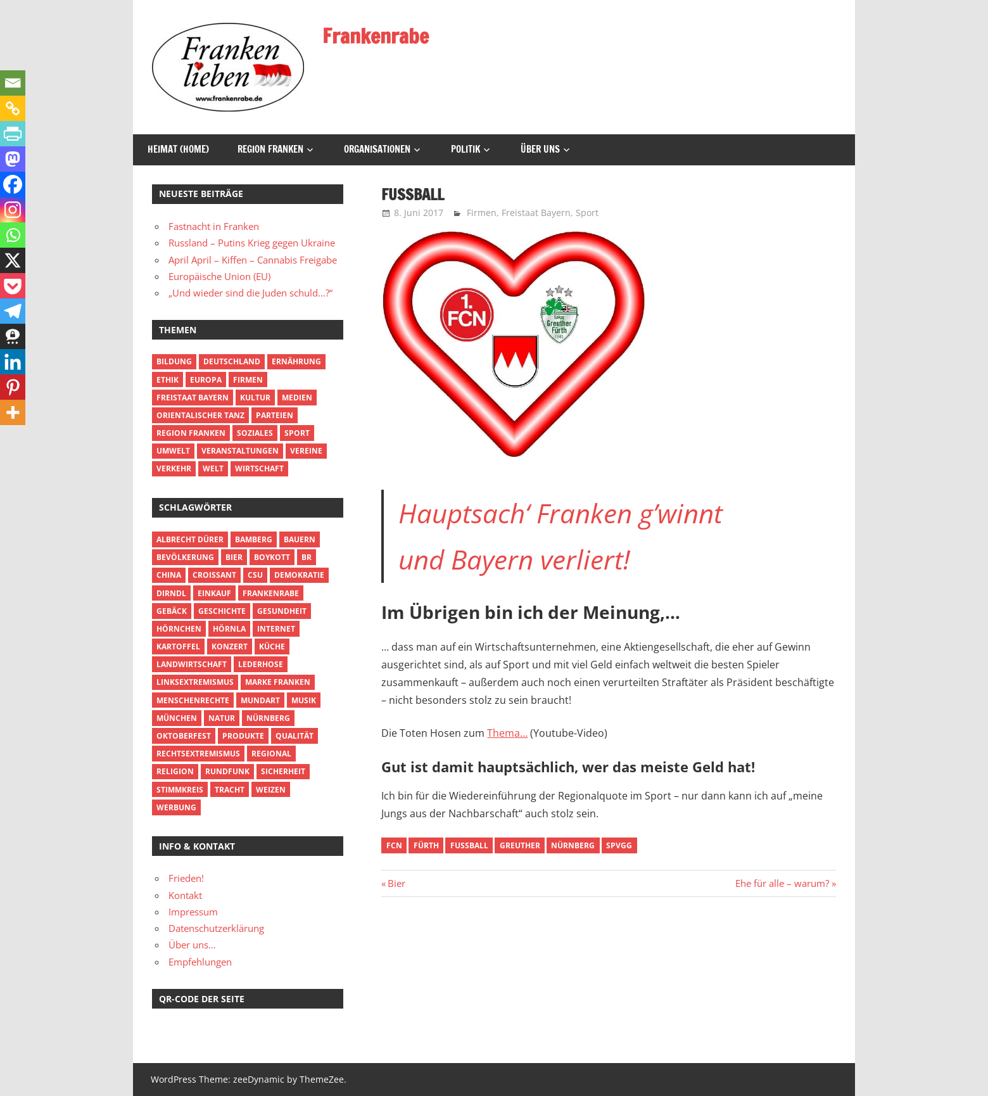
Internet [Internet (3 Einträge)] (276, 628)
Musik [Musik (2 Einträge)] (303, 700)
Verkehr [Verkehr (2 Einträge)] (173, 468)
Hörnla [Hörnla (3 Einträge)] (229, 628)
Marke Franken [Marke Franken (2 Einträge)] (277, 682)
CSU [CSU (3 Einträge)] (255, 575)
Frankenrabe (375, 36)
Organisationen (377, 149)
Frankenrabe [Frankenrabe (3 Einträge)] (271, 593)
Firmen (482, 213)
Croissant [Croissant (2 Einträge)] (214, 575)
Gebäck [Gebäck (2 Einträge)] (171, 611)
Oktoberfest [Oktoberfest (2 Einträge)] (183, 735)
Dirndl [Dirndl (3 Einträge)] (171, 593)
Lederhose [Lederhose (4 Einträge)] (260, 664)
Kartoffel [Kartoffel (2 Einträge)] (178, 646)
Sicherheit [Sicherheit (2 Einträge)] (283, 771)
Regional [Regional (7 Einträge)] (271, 753)
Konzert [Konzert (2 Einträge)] (230, 646)
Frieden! (186, 878)
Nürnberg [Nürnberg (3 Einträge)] (268, 718)
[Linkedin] (12, 361)
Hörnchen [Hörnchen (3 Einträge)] (178, 628)
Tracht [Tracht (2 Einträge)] (229, 789)
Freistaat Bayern (536, 213)
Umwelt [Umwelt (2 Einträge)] (173, 450)
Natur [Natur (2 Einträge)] (221, 718)
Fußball (469, 845)
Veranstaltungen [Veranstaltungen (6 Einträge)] (240, 450)
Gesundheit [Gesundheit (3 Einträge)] (282, 611)
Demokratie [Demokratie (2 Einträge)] (299, 575)
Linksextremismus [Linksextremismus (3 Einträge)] (195, 682)
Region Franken (270, 149)
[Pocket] (12, 285)
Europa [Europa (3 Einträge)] (206, 379)
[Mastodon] (12, 159)
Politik (465, 149)
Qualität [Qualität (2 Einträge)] (295, 735)
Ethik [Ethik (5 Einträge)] (167, 379)
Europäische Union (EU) (219, 276)
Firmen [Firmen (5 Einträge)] (248, 379)
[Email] (12, 83)
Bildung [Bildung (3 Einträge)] (174, 361)
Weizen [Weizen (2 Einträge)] (271, 789)
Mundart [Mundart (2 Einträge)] (260, 700)
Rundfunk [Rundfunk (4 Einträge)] (227, 771)
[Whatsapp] (12, 235)
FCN (394, 845)
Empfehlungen (200, 961)
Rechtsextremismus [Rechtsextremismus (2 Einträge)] (198, 753)
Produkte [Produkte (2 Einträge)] (243, 735)
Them (500, 733)
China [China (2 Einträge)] (168, 575)
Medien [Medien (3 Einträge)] (297, 397)
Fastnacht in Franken (213, 226)
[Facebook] (12, 184)
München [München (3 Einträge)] (176, 718)
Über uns (540, 149)
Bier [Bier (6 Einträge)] (234, 557)
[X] (12, 260)
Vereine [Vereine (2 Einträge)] (306, 450)
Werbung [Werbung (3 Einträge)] (176, 807)
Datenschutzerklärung (216, 928)
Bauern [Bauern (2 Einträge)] (299, 539)
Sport (587, 213)
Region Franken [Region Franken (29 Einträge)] (190, 433)
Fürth (426, 845)
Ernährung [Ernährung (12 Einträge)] (296, 361)
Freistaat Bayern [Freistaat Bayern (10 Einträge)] (192, 397)
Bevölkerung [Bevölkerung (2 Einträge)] (185, 557)
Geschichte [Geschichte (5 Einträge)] (222, 611)
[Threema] (12, 336)
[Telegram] (12, 311)
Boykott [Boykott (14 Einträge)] (272, 557)
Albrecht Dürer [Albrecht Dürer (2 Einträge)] (190, 539)
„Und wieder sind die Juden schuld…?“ (250, 292)
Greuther (520, 845)
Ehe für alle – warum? (782, 883)
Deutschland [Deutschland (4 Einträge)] (231, 361)
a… (521, 733)
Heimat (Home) (178, 149)
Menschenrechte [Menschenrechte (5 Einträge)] (192, 700)
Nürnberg (573, 845)
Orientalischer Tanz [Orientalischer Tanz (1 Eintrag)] (200, 415)
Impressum (193, 911)
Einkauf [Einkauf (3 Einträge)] (214, 593)
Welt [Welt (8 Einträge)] (213, 468)
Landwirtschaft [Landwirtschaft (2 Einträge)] (191, 664)
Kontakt (185, 895)
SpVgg (619, 845)
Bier (396, 883)
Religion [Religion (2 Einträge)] (175, 771)
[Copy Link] (12, 108)
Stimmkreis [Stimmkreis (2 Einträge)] (179, 789)
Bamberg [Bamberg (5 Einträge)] (253, 539)
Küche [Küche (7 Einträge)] (272, 646)
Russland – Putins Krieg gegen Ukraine (251, 242)
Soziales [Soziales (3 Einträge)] (255, 433)
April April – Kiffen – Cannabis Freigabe (252, 259)
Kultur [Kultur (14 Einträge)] (255, 397)
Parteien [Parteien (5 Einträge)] (274, 415)
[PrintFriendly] (12, 133)
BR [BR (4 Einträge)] (306, 557)
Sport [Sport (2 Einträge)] (297, 433)
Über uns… (192, 944)
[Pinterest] (12, 387)
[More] (12, 412)
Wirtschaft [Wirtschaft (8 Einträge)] (259, 468)
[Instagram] (12, 209)
